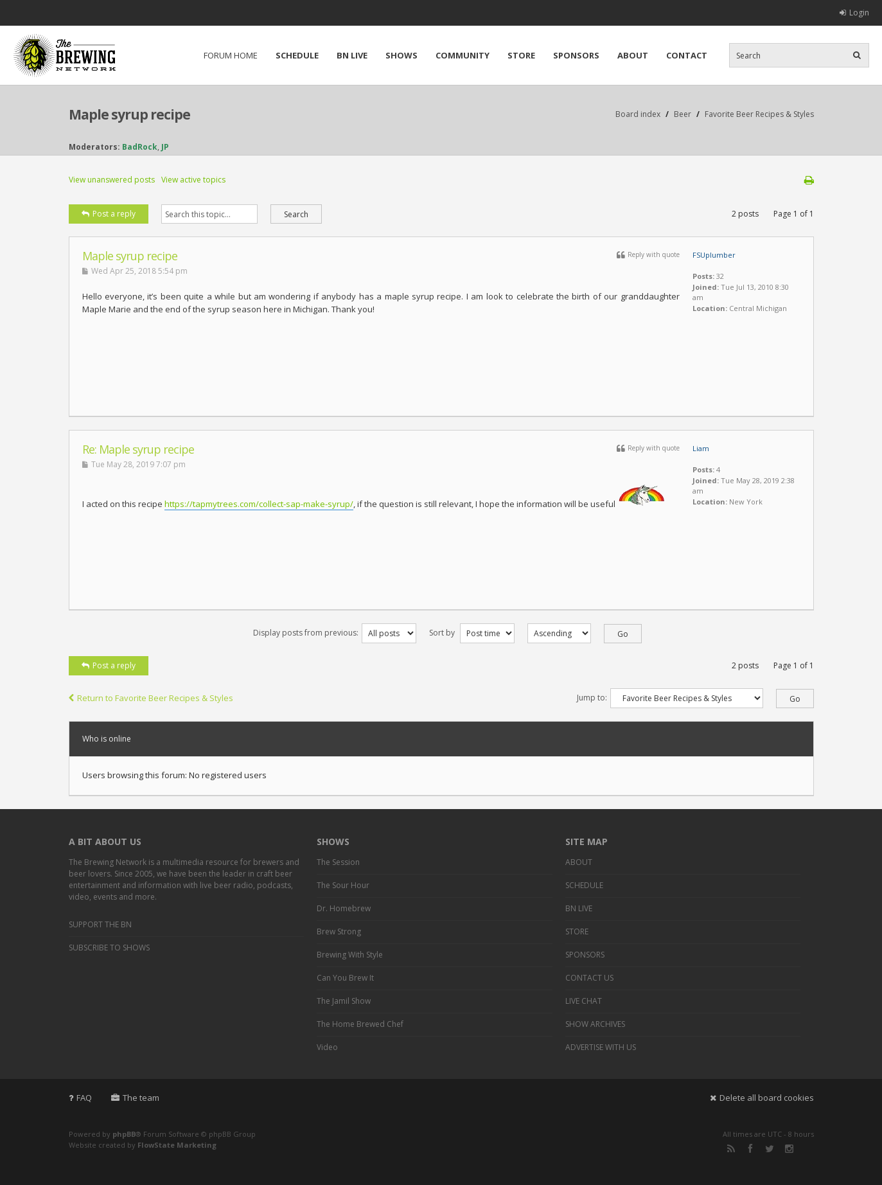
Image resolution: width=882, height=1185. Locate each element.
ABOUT (632, 55)
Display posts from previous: (334, 632)
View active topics (193, 179)
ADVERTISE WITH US (600, 1047)
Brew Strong (339, 931)
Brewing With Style (350, 954)
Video (327, 1047)
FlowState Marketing (176, 1145)
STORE (521, 55)
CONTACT (686, 55)
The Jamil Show (344, 1000)
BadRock (139, 146)
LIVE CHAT (583, 1000)
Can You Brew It (345, 977)
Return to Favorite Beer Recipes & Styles (151, 698)
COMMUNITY (463, 55)
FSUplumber (714, 255)
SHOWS (401, 55)
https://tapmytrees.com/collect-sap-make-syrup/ (258, 504)
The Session (338, 862)
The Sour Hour (343, 885)
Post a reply (109, 213)
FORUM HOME (231, 55)
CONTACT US (589, 977)
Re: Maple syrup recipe (138, 449)
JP (165, 146)
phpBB (124, 1134)
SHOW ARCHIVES (595, 1024)
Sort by (472, 632)
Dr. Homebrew (344, 908)
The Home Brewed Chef (360, 1024)
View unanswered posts (112, 179)
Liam (700, 448)
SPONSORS (576, 55)
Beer (682, 114)
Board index (637, 114)
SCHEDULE (297, 55)
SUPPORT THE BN (100, 924)
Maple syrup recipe (129, 114)
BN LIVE (352, 55)
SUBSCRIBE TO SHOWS (109, 947)
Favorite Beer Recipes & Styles (759, 114)
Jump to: (592, 697)
